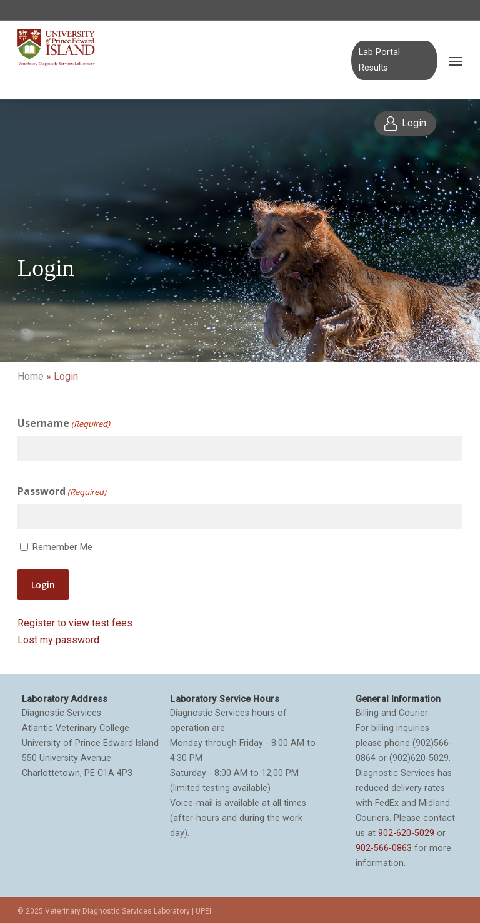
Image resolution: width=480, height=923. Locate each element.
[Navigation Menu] (455, 60)
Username (64, 423)
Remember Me (62, 547)
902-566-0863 (384, 848)
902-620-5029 (406, 833)
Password (62, 491)
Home (31, 376)
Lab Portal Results (379, 60)
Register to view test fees (75, 623)
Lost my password (58, 640)
